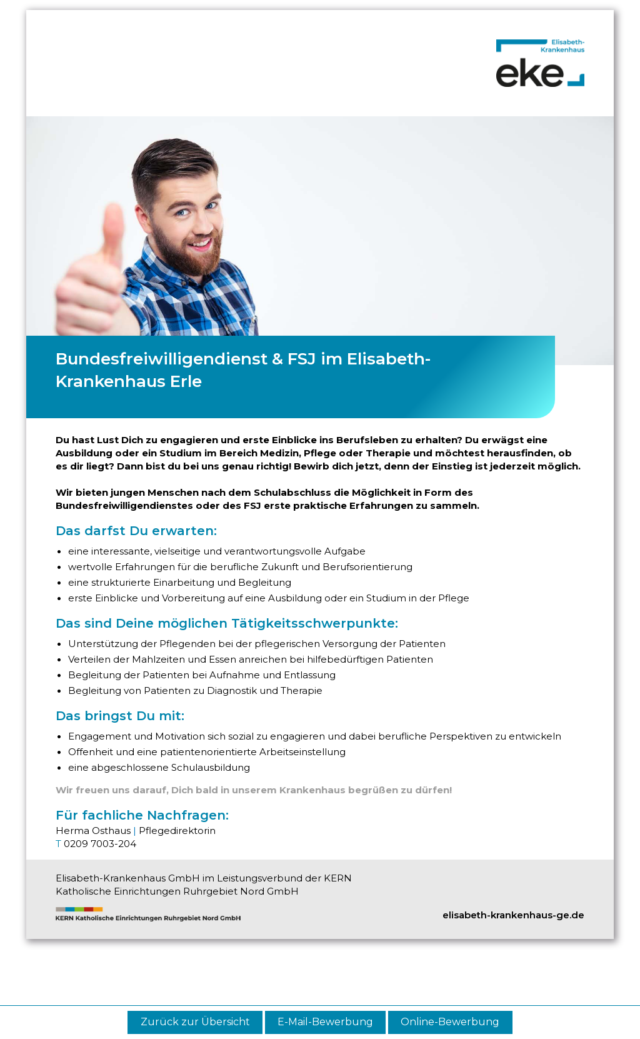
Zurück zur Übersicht (195, 1022)
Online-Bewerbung (450, 1022)
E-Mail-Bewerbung (325, 1022)
